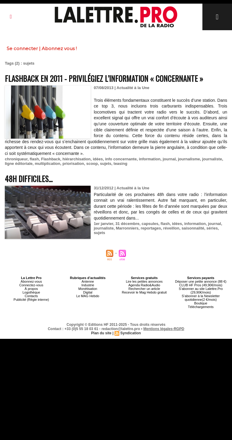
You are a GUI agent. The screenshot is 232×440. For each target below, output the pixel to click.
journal (169, 159)
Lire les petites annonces (144, 281)
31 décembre (127, 223)
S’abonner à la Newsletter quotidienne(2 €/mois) (201, 297)
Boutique (200, 303)
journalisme (189, 159)
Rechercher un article (144, 289)
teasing (120, 163)
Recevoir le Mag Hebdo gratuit (144, 292)
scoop (92, 163)
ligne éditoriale (19, 163)
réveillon (171, 228)
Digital (87, 292)
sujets (105, 163)
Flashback (50, 159)
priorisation (73, 163)
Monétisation (87, 289)
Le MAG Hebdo (87, 296)
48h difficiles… (29, 178)
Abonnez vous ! (59, 48)
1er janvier (103, 223)
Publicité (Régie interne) (31, 299)
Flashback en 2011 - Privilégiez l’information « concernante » (104, 78)
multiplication (47, 163)
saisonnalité (193, 228)
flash (34, 159)
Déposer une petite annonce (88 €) (200, 281)
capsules (150, 223)
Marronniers (127, 228)
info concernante (121, 159)
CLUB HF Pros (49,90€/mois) (200, 285)
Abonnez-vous (31, 281)
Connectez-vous (31, 285)
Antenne (88, 281)
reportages (151, 228)
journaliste (212, 159)
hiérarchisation (77, 159)
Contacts (31, 296)
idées (98, 159)
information (150, 159)
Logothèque (31, 292)
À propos (31, 289)
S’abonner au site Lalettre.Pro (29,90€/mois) (201, 290)
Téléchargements (201, 307)
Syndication (130, 333)
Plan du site (101, 333)
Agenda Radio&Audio (144, 285)
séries (212, 228)
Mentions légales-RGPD (163, 329)
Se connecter (22, 48)
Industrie (87, 285)
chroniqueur (16, 159)
